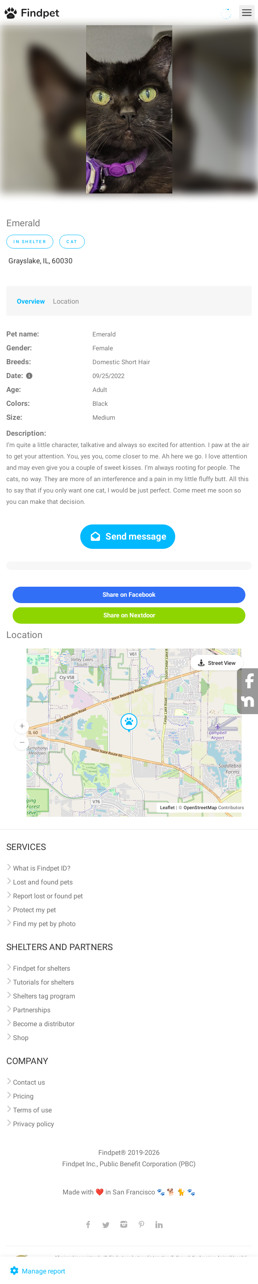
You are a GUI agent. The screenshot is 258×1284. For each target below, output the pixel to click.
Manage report (36, 1271)
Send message (128, 536)
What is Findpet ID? (42, 868)
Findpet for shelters (41, 968)
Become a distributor (43, 1024)
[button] (123, 713)
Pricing (23, 1096)
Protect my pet (34, 910)
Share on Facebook (129, 594)
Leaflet (167, 807)
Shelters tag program (44, 996)
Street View (222, 663)
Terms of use (32, 1110)
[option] (129, 109)
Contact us (29, 1082)
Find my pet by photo (44, 924)
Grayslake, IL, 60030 (40, 261)
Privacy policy (33, 1124)
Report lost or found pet (48, 896)
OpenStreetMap (200, 807)
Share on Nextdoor (129, 615)
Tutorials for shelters (43, 982)
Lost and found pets (43, 882)
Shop (21, 1038)
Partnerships (31, 1010)
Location (66, 301)
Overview (31, 301)
